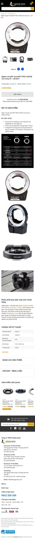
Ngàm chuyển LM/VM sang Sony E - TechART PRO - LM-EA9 (7, 403)
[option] (5, 59)
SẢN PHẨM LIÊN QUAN (10, 382)
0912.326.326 (24, 99)
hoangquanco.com (12, 313)
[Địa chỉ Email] (17, 424)
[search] (32, 8)
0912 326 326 (8, 495)
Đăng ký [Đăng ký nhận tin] (30, 424)
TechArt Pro (13, 84)
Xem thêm (5, 352)
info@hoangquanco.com (15, 479)
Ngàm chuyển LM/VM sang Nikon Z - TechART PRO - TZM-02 (20, 403)
